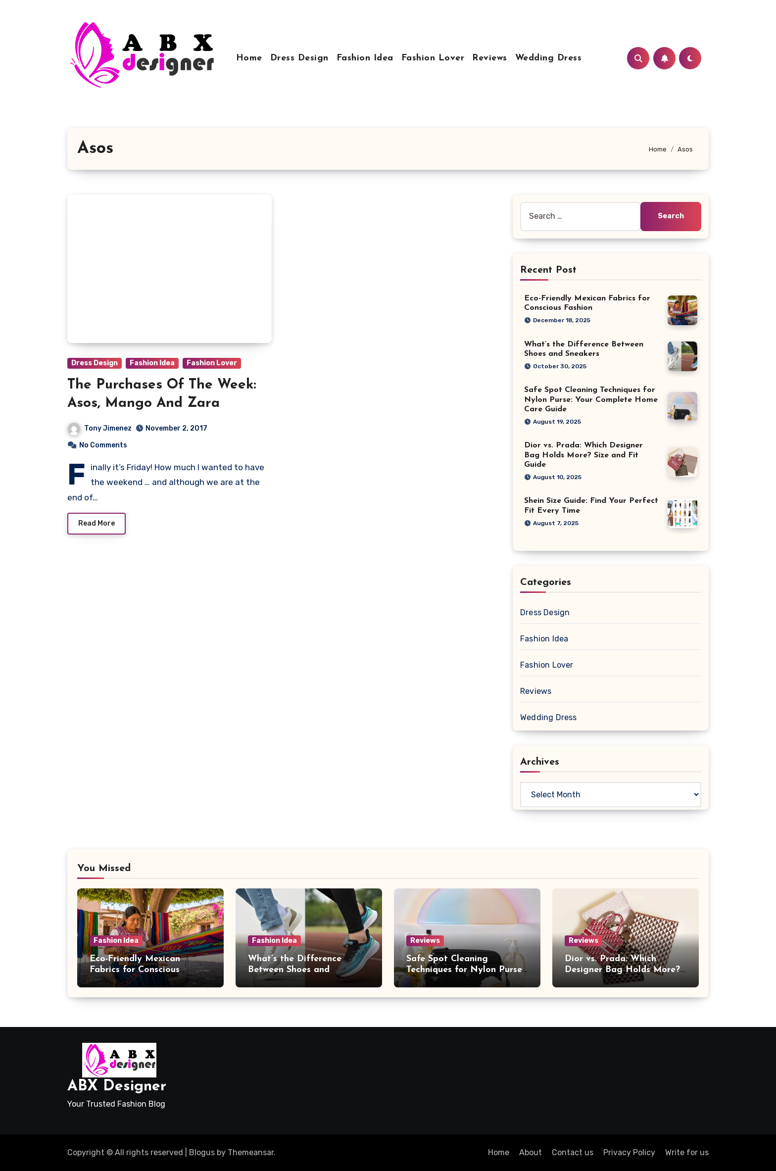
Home (249, 58)
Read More (96, 523)
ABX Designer (116, 1086)
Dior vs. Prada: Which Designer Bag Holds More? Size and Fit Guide (583, 454)
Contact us (572, 1152)
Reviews (489, 58)
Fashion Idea (365, 58)
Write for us (687, 1152)
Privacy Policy (629, 1152)
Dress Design (299, 58)
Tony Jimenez (100, 428)
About (530, 1152)
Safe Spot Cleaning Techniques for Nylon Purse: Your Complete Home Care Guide (591, 399)
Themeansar (251, 1152)
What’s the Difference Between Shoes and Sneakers (294, 969)
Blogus (202, 1152)
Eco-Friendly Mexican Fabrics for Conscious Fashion (135, 969)
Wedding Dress (548, 58)
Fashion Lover (433, 58)
